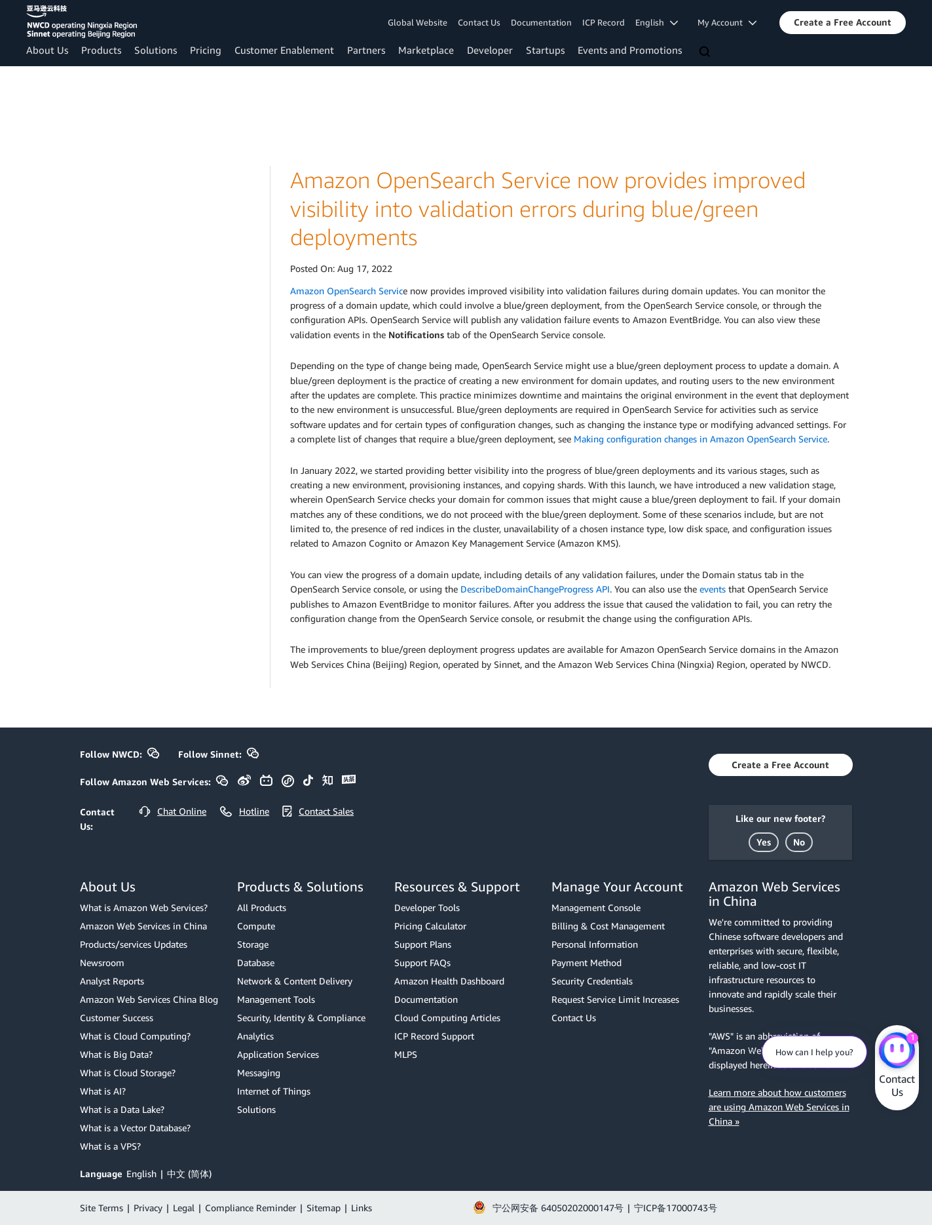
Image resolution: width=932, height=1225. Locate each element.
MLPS (405, 1054)
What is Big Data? (116, 1054)
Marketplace (426, 50)
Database (255, 962)
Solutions (155, 50)
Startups (545, 50)
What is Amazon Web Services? (144, 907)
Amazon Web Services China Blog (149, 999)
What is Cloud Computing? (135, 1035)
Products (101, 50)
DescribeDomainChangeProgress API (535, 588)
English (141, 1173)
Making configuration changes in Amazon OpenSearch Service (700, 438)
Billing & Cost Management (608, 925)
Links (361, 1207)
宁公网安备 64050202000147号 (558, 1207)
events (712, 588)
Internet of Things (273, 1091)
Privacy (148, 1207)
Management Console (596, 907)
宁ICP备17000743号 (675, 1207)
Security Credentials (592, 980)
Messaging (258, 1072)
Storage (253, 944)
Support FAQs (422, 962)
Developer (490, 50)
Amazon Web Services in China (143, 925)
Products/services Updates (133, 944)
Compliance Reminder (250, 1207)
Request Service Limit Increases (615, 999)
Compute (256, 925)
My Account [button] (727, 22)
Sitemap (324, 1207)
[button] (842, 22)
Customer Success (116, 1017)
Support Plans (422, 944)
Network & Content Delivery (294, 980)
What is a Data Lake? (122, 1109)
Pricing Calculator (430, 925)
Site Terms (101, 1207)
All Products (261, 907)
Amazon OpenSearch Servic (346, 290)
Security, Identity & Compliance (301, 1017)
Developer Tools (427, 907)
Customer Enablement (284, 50)
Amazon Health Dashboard (449, 980)
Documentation (541, 22)
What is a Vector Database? (135, 1127)
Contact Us (479, 22)
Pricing (205, 50)
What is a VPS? (110, 1146)
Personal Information (594, 944)
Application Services (278, 1054)
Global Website (417, 22)
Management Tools (276, 999)
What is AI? (103, 1091)
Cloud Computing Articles (447, 1017)
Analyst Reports (112, 980)
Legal (184, 1207)
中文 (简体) (189, 1173)
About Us (47, 50)
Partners (366, 50)
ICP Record (603, 22)
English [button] (656, 22)
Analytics (255, 1035)
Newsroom (102, 962)
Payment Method (586, 962)
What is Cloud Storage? (128, 1072)
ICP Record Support (434, 1035)
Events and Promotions (630, 50)
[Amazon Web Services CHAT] (897, 1051)
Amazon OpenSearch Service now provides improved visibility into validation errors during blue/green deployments (548, 208)
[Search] (706, 52)
